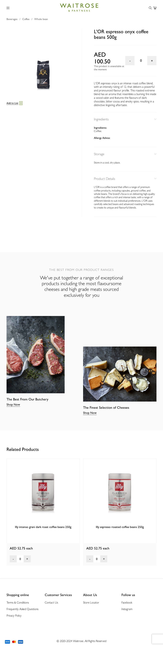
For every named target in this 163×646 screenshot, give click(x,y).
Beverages (12, 19)
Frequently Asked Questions (23, 609)
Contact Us (51, 602)
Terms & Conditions (18, 602)
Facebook (126, 602)
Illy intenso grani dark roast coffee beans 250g (43, 527)
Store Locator (91, 602)
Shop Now (13, 404)
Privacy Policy (14, 615)
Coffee (25, 19)
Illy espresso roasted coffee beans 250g (120, 527)
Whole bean (41, 19)
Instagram (126, 609)
